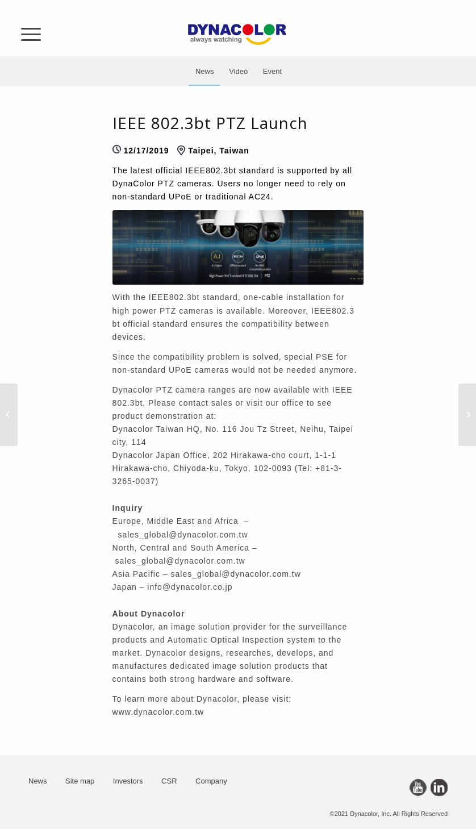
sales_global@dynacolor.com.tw (183, 534)
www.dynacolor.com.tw (158, 711)
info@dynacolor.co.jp (189, 586)
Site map (79, 781)
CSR (169, 781)
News (37, 781)
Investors (128, 781)
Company (211, 781)
